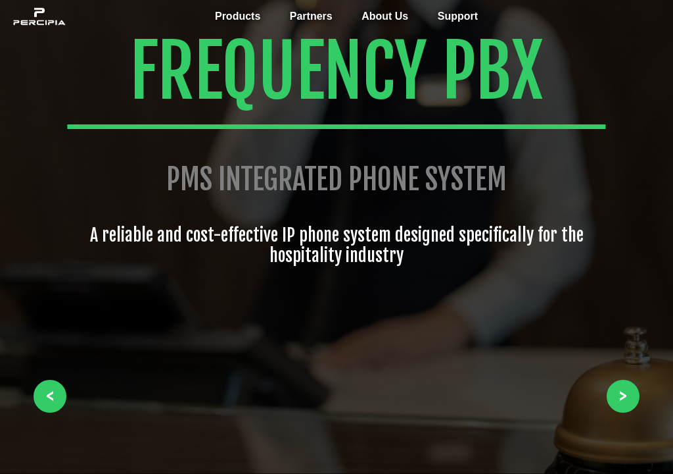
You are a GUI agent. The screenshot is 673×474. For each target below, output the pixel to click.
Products (237, 16)
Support (458, 16)
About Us (384, 16)
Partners (311, 16)
